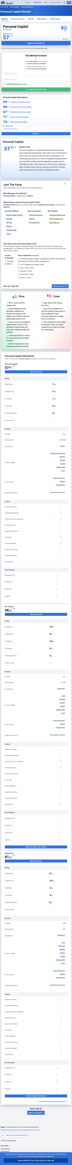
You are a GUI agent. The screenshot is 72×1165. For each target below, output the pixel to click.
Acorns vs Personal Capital (19, 117)
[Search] (64, 2)
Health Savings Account (14, 215)
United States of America (57, 492)
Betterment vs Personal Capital (20, 112)
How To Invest (4, 7)
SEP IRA (9, 223)
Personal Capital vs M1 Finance (36, 847)
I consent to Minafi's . (16, 84)
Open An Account (36, 372)
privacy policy (22, 84)
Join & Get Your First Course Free (15, 1135)
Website (32, 219)
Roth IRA (9, 219)
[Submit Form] (36, 89)
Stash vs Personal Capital (18, 122)
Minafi (3, 1127)
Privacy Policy (5, 1149)
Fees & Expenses (17, 19)
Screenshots (55, 19)
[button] (29, 2)
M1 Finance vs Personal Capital (20, 107)
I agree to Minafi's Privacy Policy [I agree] (36, 1160)
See (65, 39)
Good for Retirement (56, 219)
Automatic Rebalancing (57, 215)
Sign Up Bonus (54, 223)
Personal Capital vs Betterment (36, 1096)
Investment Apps (14, 7)
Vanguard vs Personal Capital (20, 102)
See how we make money (40, 48)
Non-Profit (62, 946)
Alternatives (42, 19)
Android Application (35, 215)
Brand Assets (5, 1151)
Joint (63, 696)
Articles (31, 19)
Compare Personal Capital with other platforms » (53, 1101)
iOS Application (34, 223)
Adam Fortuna (11, 1140)
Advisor (62, 446)
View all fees (35, 255)
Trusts (8, 234)
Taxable (9, 226)
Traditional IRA (11, 230)
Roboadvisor (61, 688)
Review (5, 19)
